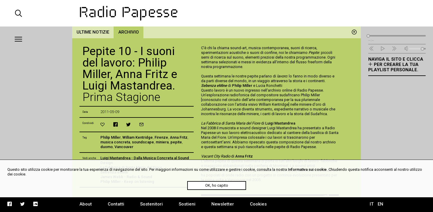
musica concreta (115, 142)
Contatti (116, 204)
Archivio (128, 32)
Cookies (258, 204)
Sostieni (187, 204)
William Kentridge (137, 137)
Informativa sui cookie (307, 169)
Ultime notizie (93, 32)
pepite (176, 142)
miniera (162, 142)
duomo (106, 147)
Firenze (161, 137)
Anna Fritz (179, 137)
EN (380, 204)
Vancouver (124, 147)
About (85, 204)
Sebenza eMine (214, 85)
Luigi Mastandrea (280, 123)
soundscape (143, 142)
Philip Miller (110, 137)
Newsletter (222, 204)
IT (372, 204)
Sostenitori (151, 204)
